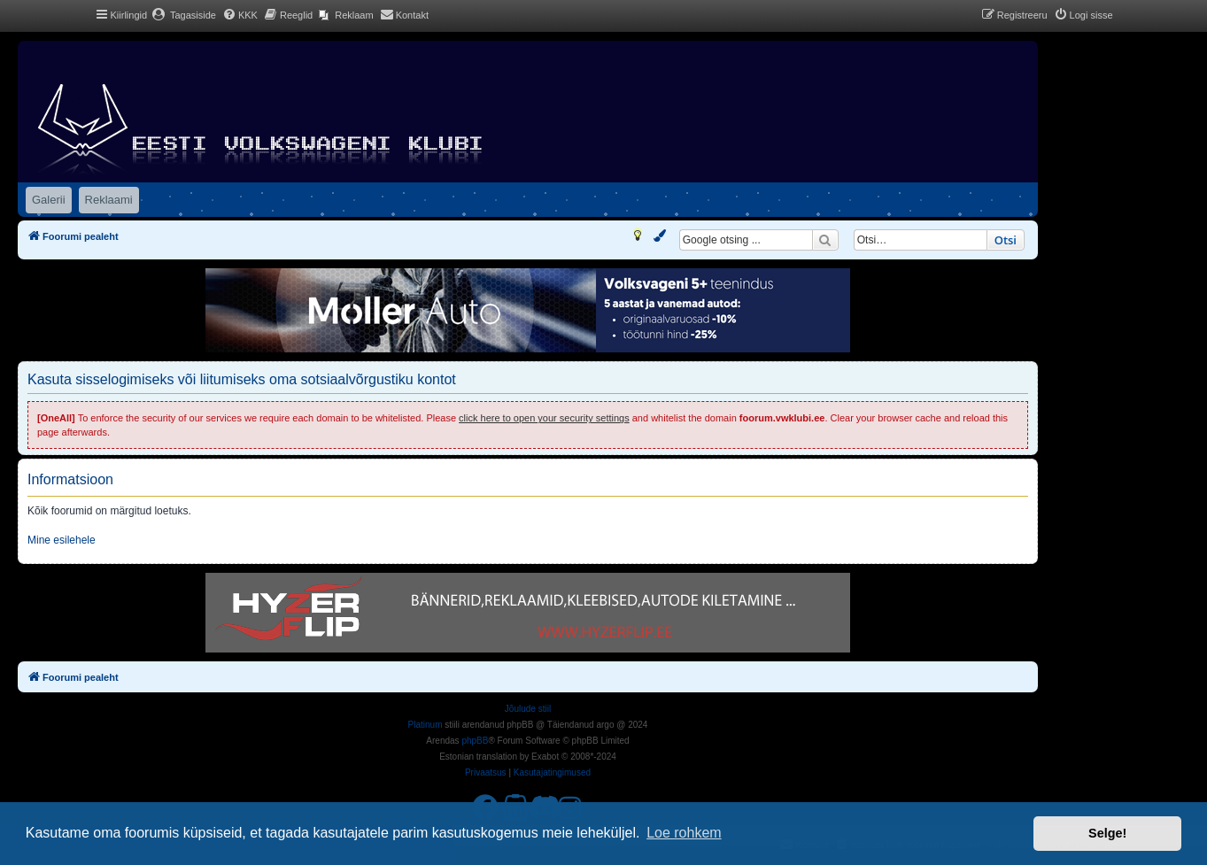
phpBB (474, 740)
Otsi (1005, 240)
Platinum (425, 725)
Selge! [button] (1107, 833)
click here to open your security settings (544, 418)
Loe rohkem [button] (684, 832)
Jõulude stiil (528, 709)
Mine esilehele (61, 540)
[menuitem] (183, 15)
